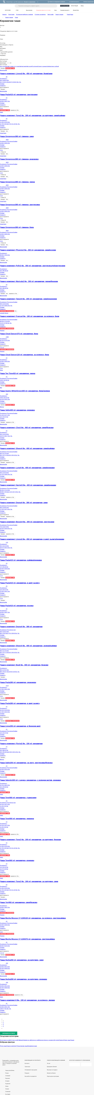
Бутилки (56, 1040)
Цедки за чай (35, 1040)
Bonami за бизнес (51, 1073)
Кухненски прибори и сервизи (24, 14)
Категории (11, 14)
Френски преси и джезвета (46, 1040)
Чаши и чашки (59, 14)
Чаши (71, 14)
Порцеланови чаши (22, 1046)
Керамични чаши (32, 1046)
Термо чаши (67, 1040)
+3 (2, 108)
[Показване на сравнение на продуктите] (86, 5)
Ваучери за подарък (52, 1069)
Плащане (27, 1073)
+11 (1, 347)
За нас (48, 1063)
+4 (2, 150)
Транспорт (27, 1066)
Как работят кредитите (31, 1076)
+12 (3, 347)
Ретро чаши (3, 1046)
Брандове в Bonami (52, 1066)
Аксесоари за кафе (5, 1040)
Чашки (72, 1040)
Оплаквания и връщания (31, 1069)
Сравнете (2, 85)
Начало (4, 14)
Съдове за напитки (40, 14)
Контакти (27, 1063)
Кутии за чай (14, 1040)
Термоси (61, 1040)
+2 (0, 108)
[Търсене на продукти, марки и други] (37, 5)
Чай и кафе (50, 14)
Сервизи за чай (27, 1040)
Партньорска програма (53, 1076)
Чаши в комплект (12, 1046)
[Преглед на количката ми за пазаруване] (90, 5)
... (2, 17)
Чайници (20, 1040)
